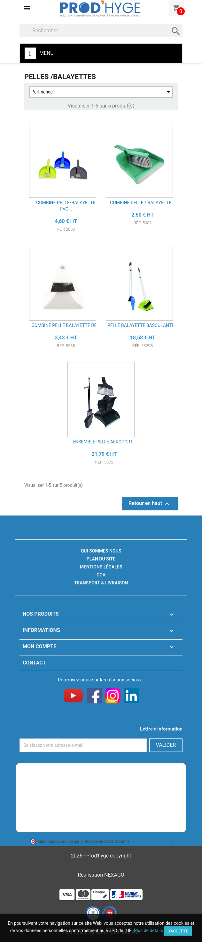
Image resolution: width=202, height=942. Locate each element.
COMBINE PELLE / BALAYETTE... (142, 202)
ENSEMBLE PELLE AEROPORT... (104, 441)
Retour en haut (149, 504)
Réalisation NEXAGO (101, 875)
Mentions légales (101, 566)
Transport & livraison (101, 582)
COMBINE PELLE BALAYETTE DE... (65, 325)
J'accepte (177, 931)
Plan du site (101, 558)
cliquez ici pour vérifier (151, 841)
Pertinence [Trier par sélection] (101, 92)
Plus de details (148, 930)
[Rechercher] (101, 30)
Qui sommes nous (101, 550)
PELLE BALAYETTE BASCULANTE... (142, 325)
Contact (34, 663)
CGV (101, 574)
